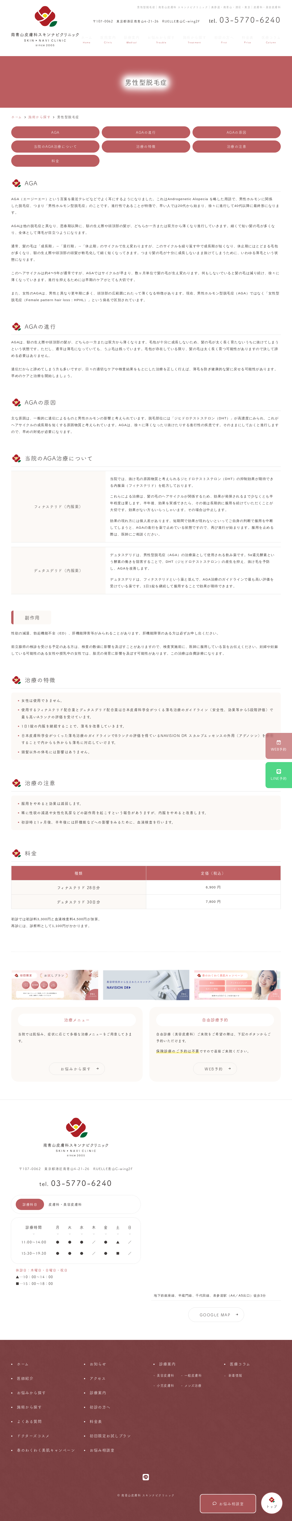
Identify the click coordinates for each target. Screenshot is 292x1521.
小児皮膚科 (165, 1385)
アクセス (98, 1378)
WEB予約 (279, 746)
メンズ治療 (193, 1385)
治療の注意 (237, 146)
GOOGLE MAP (215, 1314)
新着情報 (235, 1375)
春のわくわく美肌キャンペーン (46, 1450)
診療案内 (131, 39)
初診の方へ (224, 39)
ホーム (87, 39)
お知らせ (98, 1363)
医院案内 (108, 39)
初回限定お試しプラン (110, 1435)
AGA (55, 132)
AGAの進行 (146, 132)
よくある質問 (29, 1421)
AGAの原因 (237, 132)
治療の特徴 (146, 146)
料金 (55, 160)
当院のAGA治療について (55, 146)
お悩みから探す (161, 39)
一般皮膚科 (193, 1375)
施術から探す (194, 39)
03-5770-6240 (81, 1182)
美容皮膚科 (165, 1375)
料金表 (248, 39)
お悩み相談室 (228, 1503)
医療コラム (271, 39)
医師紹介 (25, 1378)
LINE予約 (279, 775)
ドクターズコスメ (33, 1435)
